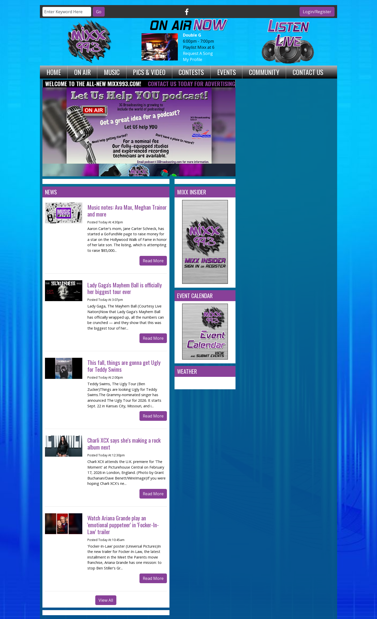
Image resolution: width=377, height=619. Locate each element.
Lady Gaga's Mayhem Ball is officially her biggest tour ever (124, 288)
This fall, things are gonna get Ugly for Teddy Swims (124, 365)
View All (106, 600)
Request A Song (198, 53)
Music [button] (112, 72)
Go (98, 11)
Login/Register (317, 11)
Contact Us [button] (308, 72)
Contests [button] (191, 72)
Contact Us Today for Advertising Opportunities (210, 83)
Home (53, 72)
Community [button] (264, 72)
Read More (153, 261)
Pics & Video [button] (149, 72)
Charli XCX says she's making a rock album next (124, 443)
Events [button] (226, 72)
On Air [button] (82, 72)
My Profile (192, 59)
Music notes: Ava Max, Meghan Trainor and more (127, 210)
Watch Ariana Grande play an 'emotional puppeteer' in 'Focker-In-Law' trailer (123, 525)
